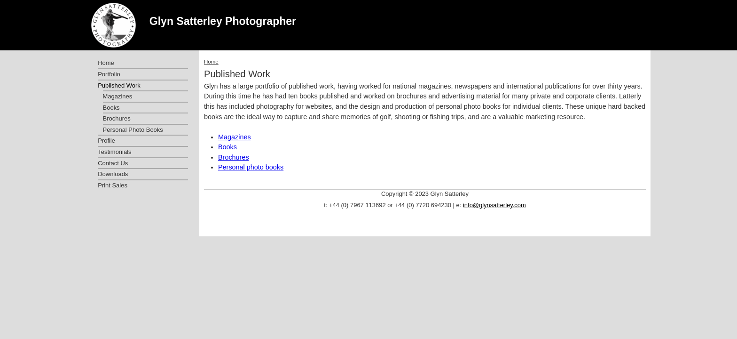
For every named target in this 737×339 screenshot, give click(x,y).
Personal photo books (250, 167)
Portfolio (109, 74)
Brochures (233, 157)
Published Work (119, 85)
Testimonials (114, 151)
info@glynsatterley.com (494, 205)
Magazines (234, 137)
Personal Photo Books (133, 129)
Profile (106, 140)
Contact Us (113, 163)
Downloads (113, 174)
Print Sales (112, 185)
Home (211, 62)
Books (227, 147)
